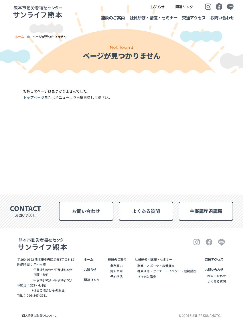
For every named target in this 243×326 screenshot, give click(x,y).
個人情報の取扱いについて (39, 315)
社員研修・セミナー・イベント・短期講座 (166, 271)
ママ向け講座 (146, 276)
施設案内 (116, 271)
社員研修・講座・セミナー (147, 17)
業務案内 (116, 265)
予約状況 (116, 276)
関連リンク (184, 6)
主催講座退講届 (206, 211)
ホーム (19, 36)
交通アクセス (190, 17)
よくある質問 (146, 211)
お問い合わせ (222, 17)
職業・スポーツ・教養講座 (156, 265)
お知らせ (157, 6)
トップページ (33, 97)
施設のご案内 (103, 17)
